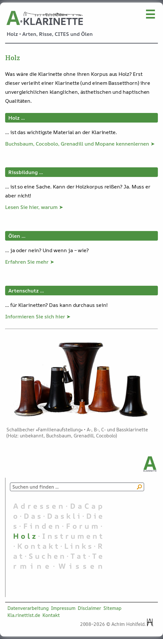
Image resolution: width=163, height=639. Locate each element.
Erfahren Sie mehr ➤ (29, 261)
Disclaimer (89, 608)
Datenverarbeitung (28, 608)
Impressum (63, 608)
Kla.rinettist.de (23, 615)
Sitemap (112, 608)
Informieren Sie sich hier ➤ (37, 316)
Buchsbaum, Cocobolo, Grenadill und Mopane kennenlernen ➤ (79, 143)
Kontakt (51, 615)
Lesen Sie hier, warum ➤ (34, 207)
